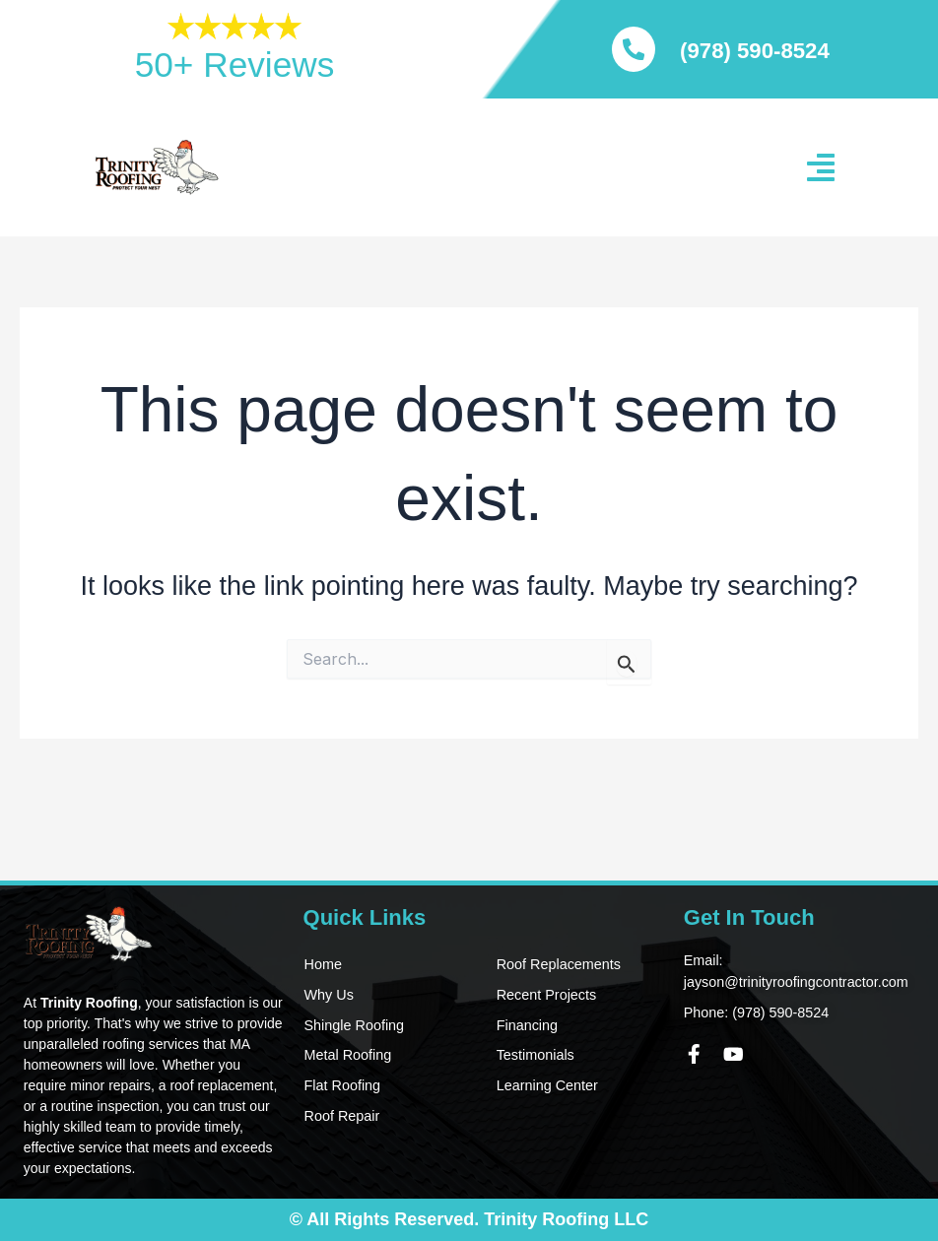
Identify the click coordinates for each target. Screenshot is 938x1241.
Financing (526, 1025)
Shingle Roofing (352, 1025)
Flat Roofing (340, 1086)
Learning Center (545, 1086)
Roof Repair (340, 1117)
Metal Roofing (345, 1056)
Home (321, 964)
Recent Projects (544, 995)
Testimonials (533, 1056)
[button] (820, 167)
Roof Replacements (556, 964)
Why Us (327, 995)
